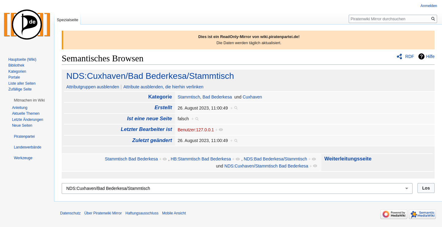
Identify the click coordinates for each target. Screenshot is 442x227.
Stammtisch (189, 96)
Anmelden (429, 6)
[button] (29, 100)
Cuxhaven (252, 96)
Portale (14, 77)
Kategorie (160, 97)
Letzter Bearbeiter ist (146, 129)
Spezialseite (67, 19)
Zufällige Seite (20, 89)
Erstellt (163, 107)
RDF (409, 56)
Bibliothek (16, 65)
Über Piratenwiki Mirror (103, 213)
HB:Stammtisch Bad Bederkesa (201, 158)
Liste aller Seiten (22, 83)
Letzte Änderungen (27, 119)
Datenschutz (70, 213)
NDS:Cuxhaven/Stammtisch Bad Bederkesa (266, 166)
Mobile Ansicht (174, 213)
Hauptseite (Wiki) (22, 59)
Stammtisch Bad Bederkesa (131, 158)
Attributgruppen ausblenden (92, 86)
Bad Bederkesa (217, 96)
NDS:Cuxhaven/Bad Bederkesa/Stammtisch (150, 76)
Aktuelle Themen (26, 113)
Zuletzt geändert (152, 140)
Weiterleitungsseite (348, 159)
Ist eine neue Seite (149, 118)
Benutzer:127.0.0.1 (196, 129)
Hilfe (430, 56)
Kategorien (17, 71)
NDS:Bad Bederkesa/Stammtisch (275, 158)
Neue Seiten (22, 125)
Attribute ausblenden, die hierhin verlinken (163, 86)
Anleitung (19, 108)
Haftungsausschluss (142, 213)
